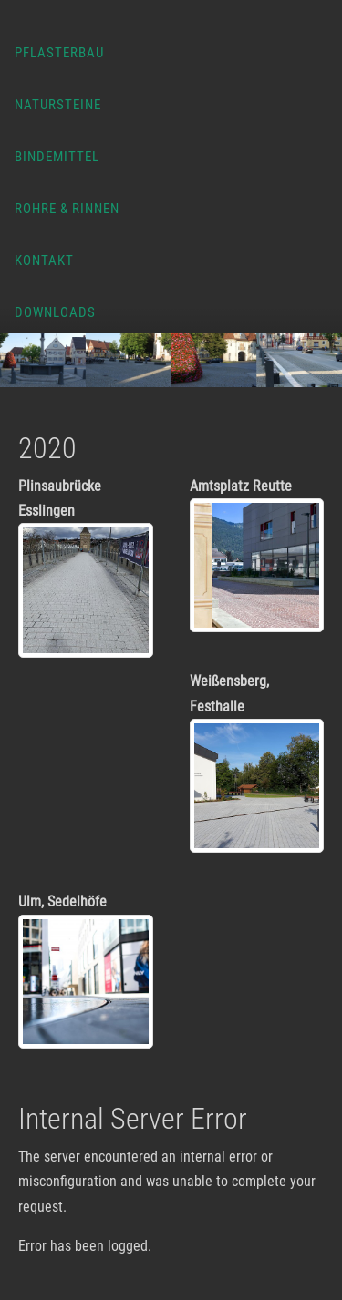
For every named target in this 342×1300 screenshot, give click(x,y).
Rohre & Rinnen (67, 208)
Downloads (55, 312)
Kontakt (44, 260)
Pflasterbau (59, 53)
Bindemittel (57, 156)
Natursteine (58, 105)
